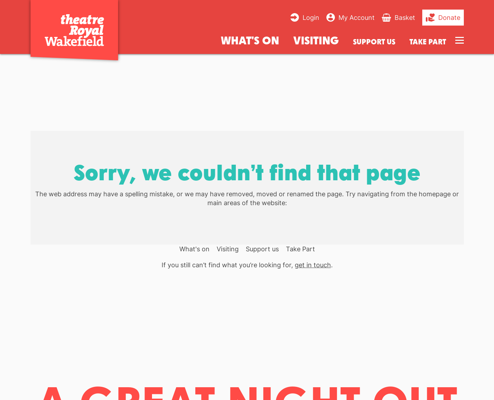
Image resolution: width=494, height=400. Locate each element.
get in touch (313, 265)
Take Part (427, 41)
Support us (374, 41)
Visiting (316, 39)
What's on (250, 39)
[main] (247, 221)
